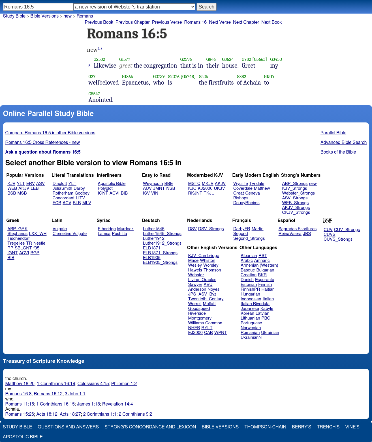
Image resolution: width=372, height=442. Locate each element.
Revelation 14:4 (117, 404)
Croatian (248, 275)
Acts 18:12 (46, 414)
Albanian (249, 256)
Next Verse (220, 22)
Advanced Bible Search (343, 142)
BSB (11, 193)
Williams (196, 323)
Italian (268, 299)
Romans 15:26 (19, 414)
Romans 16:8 (18, 394)
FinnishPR (250, 289)
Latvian (262, 313)
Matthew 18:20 (20, 383)
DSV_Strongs (211, 229)
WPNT (220, 333)
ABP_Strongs (294, 184)
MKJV (207, 184)
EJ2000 (195, 333)
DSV (192, 229)
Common (213, 323)
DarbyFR (241, 229)
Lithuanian (250, 318)
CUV (328, 230)
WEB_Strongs (295, 203)
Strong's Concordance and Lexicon (150, 427)
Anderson (197, 289)
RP (10, 248)
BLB (77, 203)
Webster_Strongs (298, 193)
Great (238, 193)
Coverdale (243, 188)
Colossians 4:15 (93, 383)
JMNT (159, 188)
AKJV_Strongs (296, 208)
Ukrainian (270, 333)
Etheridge (107, 229)
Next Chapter (246, 22)
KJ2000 (205, 188)
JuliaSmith (62, 188)
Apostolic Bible (23, 437)
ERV (30, 184)
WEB (12, 188)
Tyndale (256, 184)
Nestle (39, 243)
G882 (241, 76)
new (67, 16)
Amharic (262, 260)
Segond (240, 234)
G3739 (159, 76)
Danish (247, 280)
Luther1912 (153, 238)
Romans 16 (195, 22)
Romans (84, 16)
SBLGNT (23, 248)
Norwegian (251, 328)
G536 (203, 76)
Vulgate (60, 229)
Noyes (213, 289)
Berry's (301, 427)
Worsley (210, 265)
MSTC (194, 184)
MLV (86, 203)
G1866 (127, 76)
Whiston (207, 260)
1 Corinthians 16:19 (56, 383)
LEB (35, 188)
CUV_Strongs (347, 230)
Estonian (249, 285)
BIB (124, 193)
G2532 (99, 59)
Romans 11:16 (19, 404)
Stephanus (17, 234)
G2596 (186, 59)
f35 (36, 248)
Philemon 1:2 (124, 383)
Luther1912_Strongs (162, 243)
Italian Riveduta (255, 304)
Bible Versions (44, 16)
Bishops (240, 198)
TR (29, 243)
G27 (92, 76)
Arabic (247, 260)
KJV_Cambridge (203, 256)
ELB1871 (152, 248)
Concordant (63, 198)
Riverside (197, 313)
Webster (196, 275)
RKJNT (195, 193)
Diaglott (60, 184)
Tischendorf (18, 238)
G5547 (94, 93)
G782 (246, 59)
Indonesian (251, 299)
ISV (146, 193)
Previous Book (99, 22)
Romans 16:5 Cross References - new (42, 142)
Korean (247, 313)
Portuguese (251, 323)
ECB (57, 203)
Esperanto (264, 280)
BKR (262, 275)
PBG (266, 318)
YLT (21, 184)
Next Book (271, 22)
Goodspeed (199, 309)
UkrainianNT (252, 337)
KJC (192, 188)
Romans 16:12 (48, 394)
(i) (100, 48)
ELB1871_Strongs (160, 253)
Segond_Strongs (249, 238)
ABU (208, 285)
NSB (170, 188)
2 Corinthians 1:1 (100, 414)
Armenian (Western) (259, 265)
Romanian (250, 333)
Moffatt (209, 304)
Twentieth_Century (206, 299)
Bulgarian (265, 270)
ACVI (114, 193)
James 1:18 (88, 404)
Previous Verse (167, 22)
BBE (168, 184)
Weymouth (153, 184)
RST (262, 256)
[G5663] (259, 59)
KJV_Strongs (294, 188)
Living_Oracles (202, 280)
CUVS (329, 234)
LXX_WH (37, 234)
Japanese (250, 309)
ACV (67, 203)
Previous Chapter (133, 22)
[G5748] (188, 76)
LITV (80, 198)
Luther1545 (153, 229)
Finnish (265, 285)
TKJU (209, 193)
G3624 (228, 59)
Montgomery (200, 318)
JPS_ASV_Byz (202, 294)
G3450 (276, 59)
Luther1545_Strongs (162, 234)
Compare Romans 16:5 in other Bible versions (50, 133)
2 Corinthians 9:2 (135, 414)
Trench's (328, 427)
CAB (208, 333)
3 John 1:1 (75, 394)
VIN (154, 193)
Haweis (195, 270)
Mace (193, 260)
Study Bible (14, 16)
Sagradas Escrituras (298, 229)
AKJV (23, 188)
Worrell (195, 304)
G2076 (174, 76)
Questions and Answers (68, 427)
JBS (307, 234)
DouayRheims (246, 203)
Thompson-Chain (265, 427)
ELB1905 (152, 258)
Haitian (268, 289)
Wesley (195, 265)
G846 (211, 59)
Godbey (82, 193)
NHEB (194, 328)
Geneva (252, 193)
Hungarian (250, 294)
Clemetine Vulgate (70, 234)
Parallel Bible (333, 133)
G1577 (124, 59)
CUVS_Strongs (338, 239)
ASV (40, 184)
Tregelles (16, 243)
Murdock (125, 229)
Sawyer (195, 285)
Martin (258, 229)
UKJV (219, 188)
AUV (147, 188)
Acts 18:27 (70, 414)
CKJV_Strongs (296, 212)
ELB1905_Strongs (160, 262)
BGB (35, 253)
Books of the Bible (338, 152)
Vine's (352, 427)
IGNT (103, 193)
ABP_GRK (17, 229)
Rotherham (63, 193)
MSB (22, 193)
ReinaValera (290, 234)
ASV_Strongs (294, 198)
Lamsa (104, 234)
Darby (79, 188)
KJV (11, 184)
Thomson (212, 270)
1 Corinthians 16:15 (55, 404)
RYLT (206, 328)
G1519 (269, 76)
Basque (248, 270)
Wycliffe (240, 184)
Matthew (262, 188)
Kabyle (266, 309)
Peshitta (119, 234)
